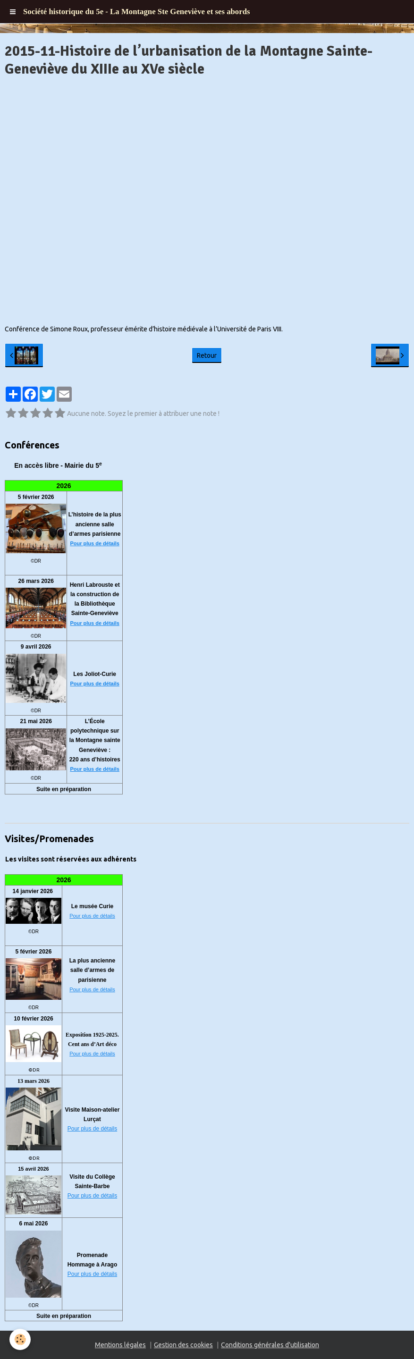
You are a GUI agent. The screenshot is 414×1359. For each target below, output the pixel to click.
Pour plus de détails (94, 543)
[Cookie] (20, 1339)
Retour (207, 355)
